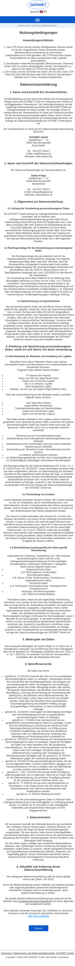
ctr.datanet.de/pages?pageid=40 (35, 901)
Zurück (38, 928)
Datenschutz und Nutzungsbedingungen (34, 953)
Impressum (6, 953)
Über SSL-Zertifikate (38, 916)
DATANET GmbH (65, 953)
